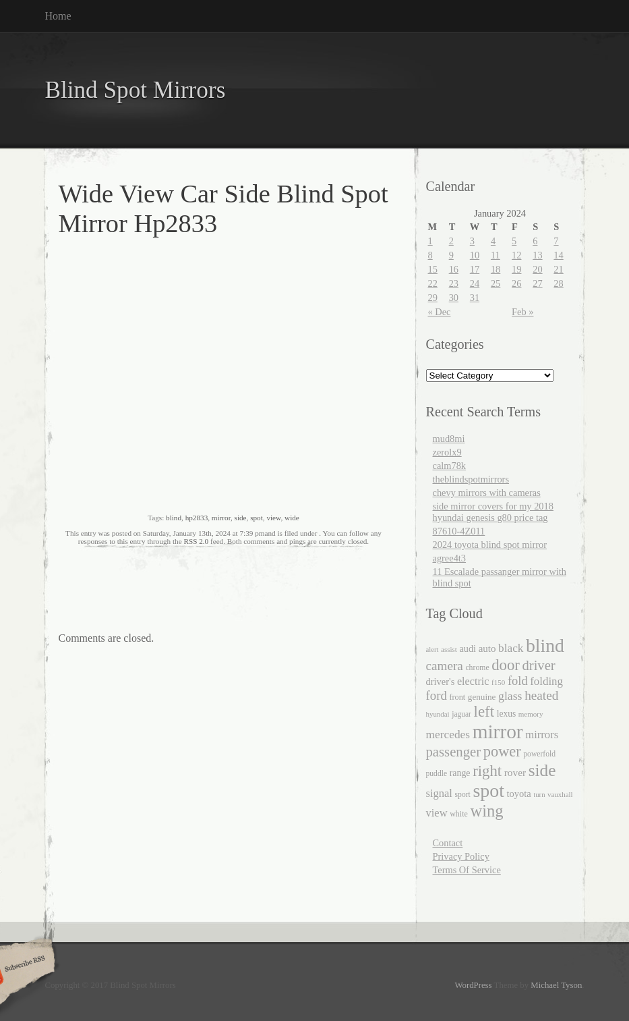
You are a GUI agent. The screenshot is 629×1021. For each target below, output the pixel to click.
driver (539, 665)
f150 (498, 682)
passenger (453, 751)
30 (453, 297)
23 (453, 283)
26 (516, 283)
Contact (448, 842)
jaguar (461, 714)
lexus (506, 714)
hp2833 (196, 518)
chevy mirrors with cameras (487, 492)
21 (558, 269)
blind (173, 518)
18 (495, 269)
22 (433, 283)
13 (537, 255)
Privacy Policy (461, 856)
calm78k (450, 465)
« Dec (439, 311)
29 (433, 297)
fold (518, 681)
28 (558, 283)
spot (256, 518)
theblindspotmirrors (471, 479)
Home (58, 16)
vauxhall (560, 794)
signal (439, 793)
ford (436, 695)
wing (486, 811)
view (273, 518)
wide (291, 518)
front (457, 697)
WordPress (472, 985)
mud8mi (449, 438)
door (505, 665)
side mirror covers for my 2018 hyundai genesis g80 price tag (493, 512)
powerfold (539, 754)
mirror (221, 518)
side (241, 518)
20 (537, 269)
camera (444, 666)
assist (449, 649)
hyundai (438, 714)
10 (474, 255)
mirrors (541, 734)
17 (474, 269)
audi (468, 648)
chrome (477, 667)
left (484, 711)
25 (495, 283)
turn (539, 794)
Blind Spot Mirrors (135, 90)
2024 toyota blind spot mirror (490, 544)
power (502, 751)
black (510, 648)
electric (473, 681)
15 (433, 269)
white (459, 814)
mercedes (448, 734)
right (487, 771)
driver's (440, 681)
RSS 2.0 (195, 541)
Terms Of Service (467, 869)
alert (432, 649)
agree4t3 (450, 558)
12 (516, 255)
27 (537, 283)
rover (515, 772)
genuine (482, 697)
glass (510, 695)
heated (541, 695)
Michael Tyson (556, 985)
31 (474, 297)
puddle (437, 773)
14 (558, 255)
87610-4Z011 (459, 531)
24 (474, 283)
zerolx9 (447, 452)
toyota (518, 793)
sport (463, 794)
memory (530, 714)
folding (546, 681)
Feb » (522, 311)
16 (453, 269)
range (460, 773)
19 (516, 269)
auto (487, 648)
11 (495, 255)
